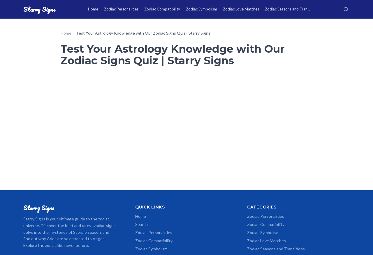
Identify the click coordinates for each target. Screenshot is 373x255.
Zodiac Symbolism (201, 9)
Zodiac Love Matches (241, 9)
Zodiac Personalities (121, 9)
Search (141, 224)
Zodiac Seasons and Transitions (276, 248)
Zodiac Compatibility (162, 9)
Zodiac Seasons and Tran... (287, 9)
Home (93, 9)
